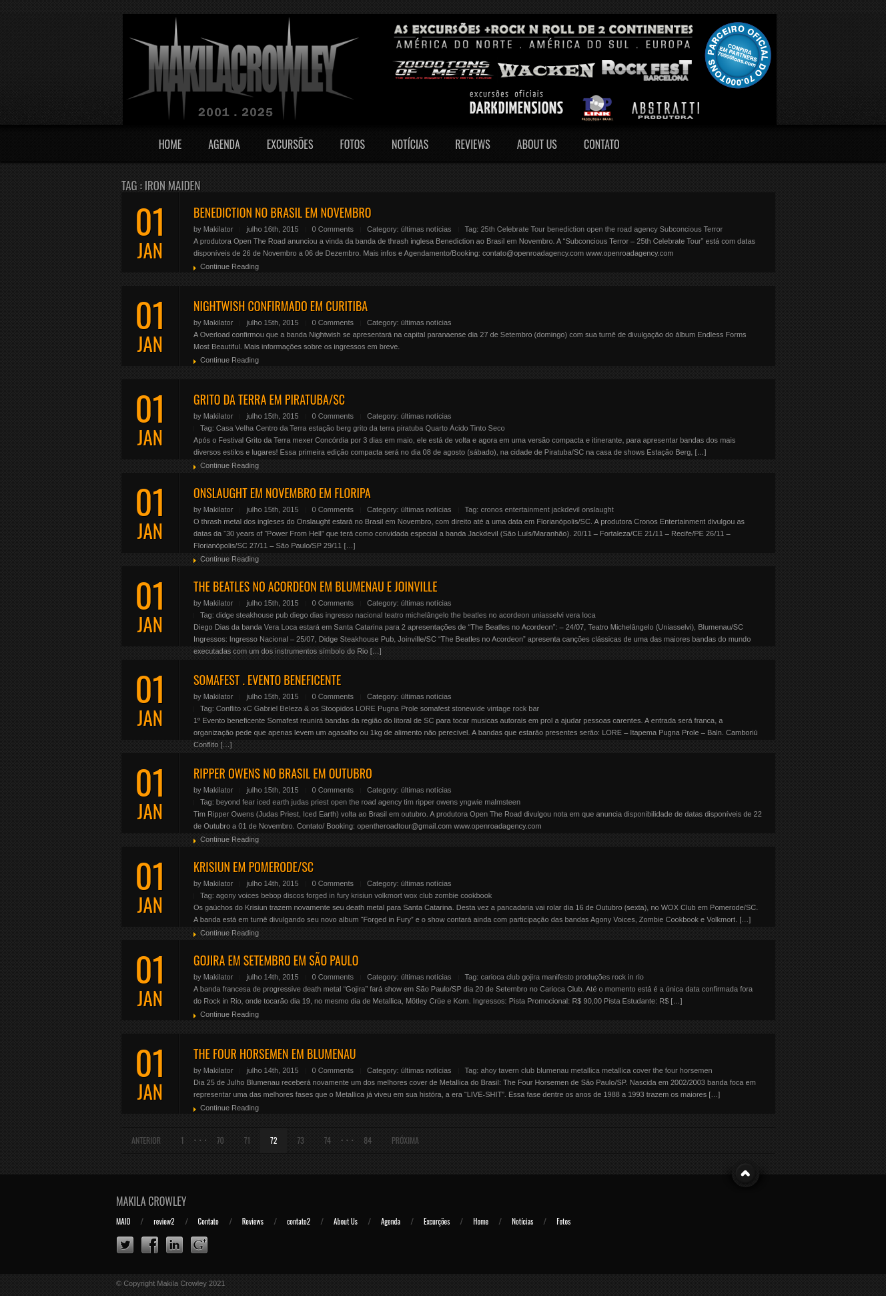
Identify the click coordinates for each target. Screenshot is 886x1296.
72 (273, 1140)
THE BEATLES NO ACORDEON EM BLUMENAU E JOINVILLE (315, 586)
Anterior (146, 1140)
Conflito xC (234, 708)
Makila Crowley (151, 1201)
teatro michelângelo (416, 615)
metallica (585, 1070)
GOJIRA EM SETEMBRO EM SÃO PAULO (275, 960)
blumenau (552, 1070)
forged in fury (327, 895)
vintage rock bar (513, 708)
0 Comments (333, 229)
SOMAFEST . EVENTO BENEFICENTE (267, 679)
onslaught (598, 509)
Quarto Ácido (446, 428)
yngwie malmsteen (490, 802)
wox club (418, 895)
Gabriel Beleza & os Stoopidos (304, 708)
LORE (366, 708)
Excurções (437, 1221)
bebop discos (282, 895)
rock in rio (628, 977)
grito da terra (373, 428)
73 (300, 1140)
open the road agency (621, 229)
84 (368, 1140)
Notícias (410, 144)
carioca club (500, 977)
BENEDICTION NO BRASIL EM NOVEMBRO (282, 212)
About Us (537, 144)
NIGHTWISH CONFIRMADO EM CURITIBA (280, 305)
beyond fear (235, 802)
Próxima (405, 1140)
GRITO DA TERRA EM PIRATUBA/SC (269, 399)
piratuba (410, 428)
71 (247, 1140)
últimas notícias (426, 229)
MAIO (123, 1221)
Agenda (224, 144)
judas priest (309, 802)
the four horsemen (682, 1070)
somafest (435, 708)
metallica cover (626, 1070)
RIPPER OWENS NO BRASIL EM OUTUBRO (282, 773)
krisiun (361, 895)
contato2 (298, 1221)
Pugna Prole (398, 708)
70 (220, 1140)
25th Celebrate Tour (512, 229)
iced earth (273, 802)
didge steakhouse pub (252, 615)
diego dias (307, 615)
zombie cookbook (463, 895)
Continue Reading (229, 266)
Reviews (472, 144)
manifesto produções (576, 977)
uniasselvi (548, 615)
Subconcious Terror (691, 229)
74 (327, 1140)
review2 (163, 1221)
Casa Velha (235, 428)
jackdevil (566, 509)
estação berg (329, 428)
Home (170, 144)
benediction (565, 229)
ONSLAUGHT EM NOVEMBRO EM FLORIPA (282, 492)
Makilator (218, 229)
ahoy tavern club (507, 1070)
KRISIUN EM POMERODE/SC (253, 866)
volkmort (388, 895)
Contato (602, 144)
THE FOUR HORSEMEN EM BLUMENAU (274, 1053)
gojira (531, 977)
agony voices (237, 895)
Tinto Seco (487, 428)
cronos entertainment (514, 509)
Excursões (290, 144)
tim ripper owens (431, 802)
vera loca (581, 615)
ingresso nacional (354, 615)
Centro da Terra (281, 428)
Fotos (352, 144)
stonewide (468, 708)
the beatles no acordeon (490, 615)
